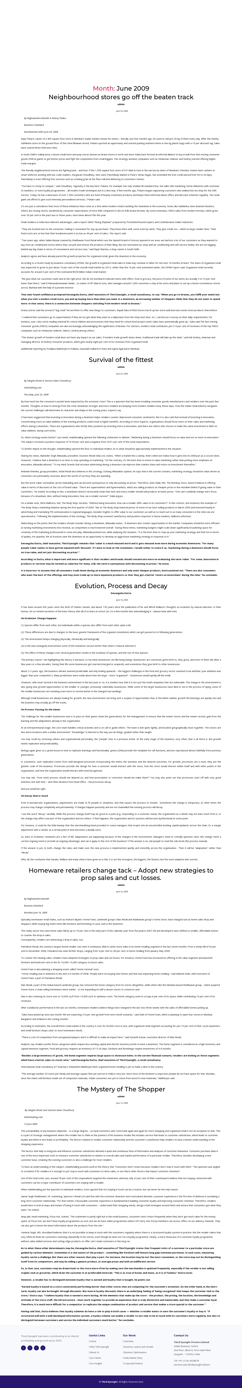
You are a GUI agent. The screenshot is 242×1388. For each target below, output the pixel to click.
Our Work (129, 1335)
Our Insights (194, 7)
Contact (210, 7)
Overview (128, 1341)
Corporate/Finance (133, 1363)
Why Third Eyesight (124, 7)
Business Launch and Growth (138, 1347)
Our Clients (177, 7)
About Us (145, 7)
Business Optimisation (135, 1352)
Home (105, 7)
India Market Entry (133, 1358)
